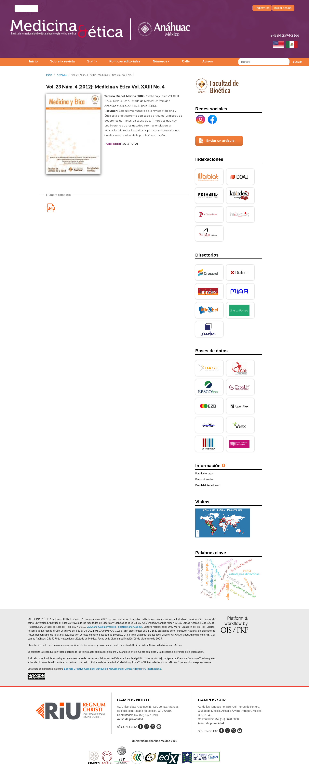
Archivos (62, 74)
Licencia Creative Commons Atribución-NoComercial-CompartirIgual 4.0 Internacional (112, 668)
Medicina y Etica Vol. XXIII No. (50, 208)
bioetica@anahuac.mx (129, 626)
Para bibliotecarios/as (207, 485)
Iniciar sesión (282, 7)
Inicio (33, 61)
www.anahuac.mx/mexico (101, 626)
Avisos (207, 61)
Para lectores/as (204, 473)
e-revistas (26, 8)
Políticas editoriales (125, 61)
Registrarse (262, 7)
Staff (90, 61)
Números (160, 61)
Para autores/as (204, 479)
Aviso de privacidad (130, 719)
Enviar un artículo (220, 141)
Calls (186, 61)
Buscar (297, 61)
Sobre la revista (62, 61)
